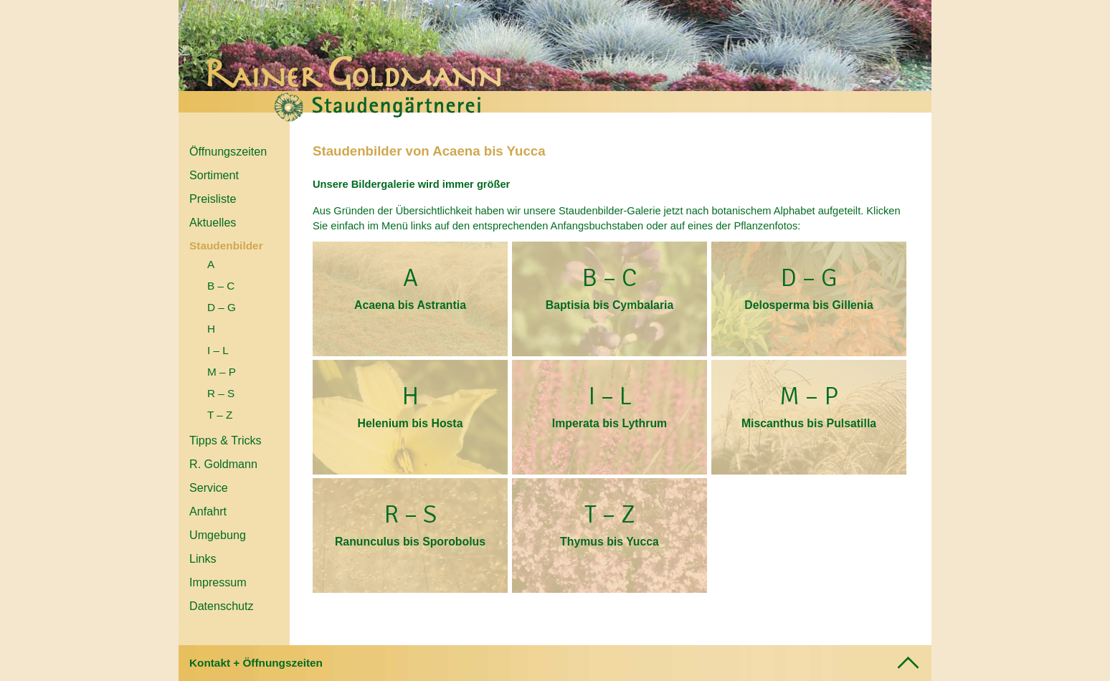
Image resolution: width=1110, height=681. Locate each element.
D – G (221, 307)
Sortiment (214, 174)
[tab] (555, 663)
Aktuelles (212, 222)
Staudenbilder (226, 245)
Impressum (218, 582)
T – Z (219, 415)
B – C (220, 286)
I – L (218, 350)
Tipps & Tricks (225, 440)
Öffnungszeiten (228, 151)
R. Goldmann (223, 463)
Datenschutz (221, 605)
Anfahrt (208, 511)
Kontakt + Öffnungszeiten (256, 663)
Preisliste (212, 198)
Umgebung (217, 534)
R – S (220, 393)
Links (203, 558)
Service (208, 487)
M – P (221, 372)
